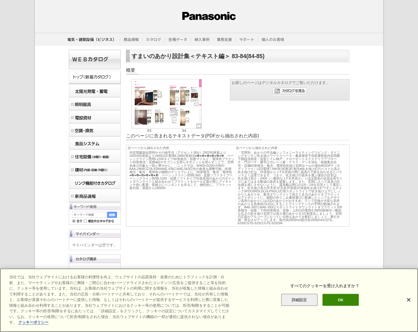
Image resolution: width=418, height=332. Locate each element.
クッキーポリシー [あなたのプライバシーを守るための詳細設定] (33, 322)
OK (341, 299)
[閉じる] (408, 299)
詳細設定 (299, 299)
